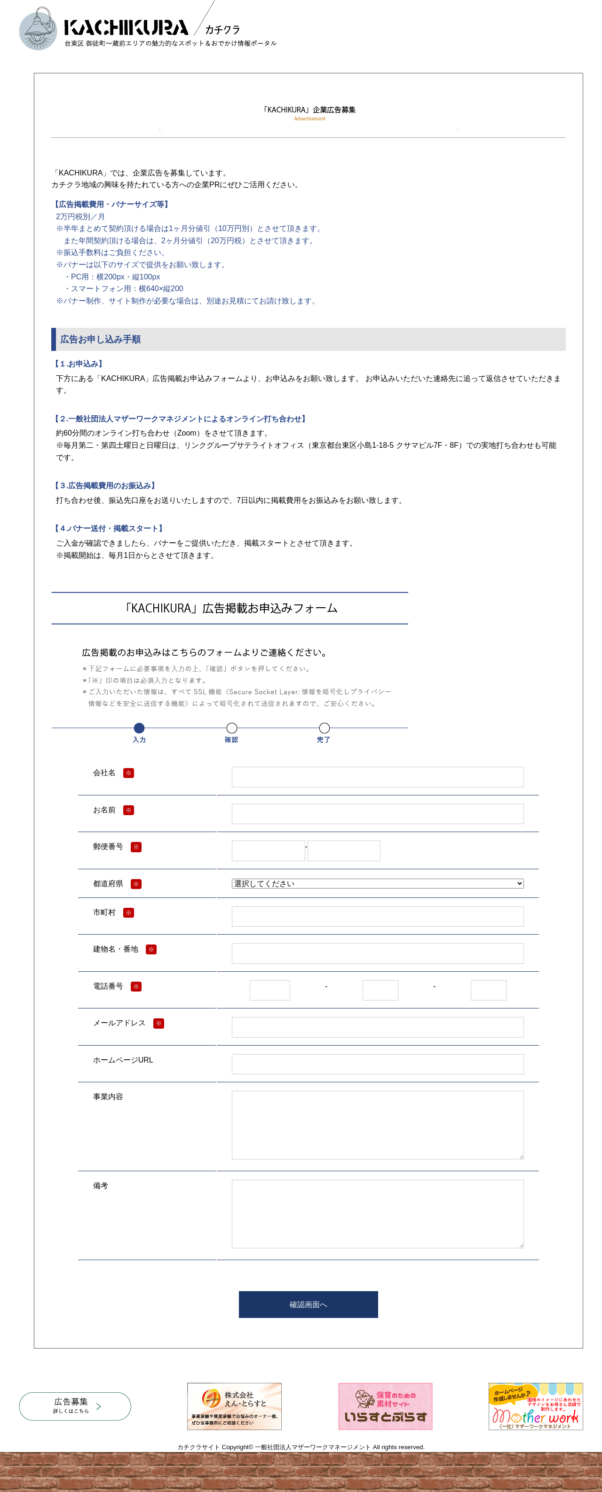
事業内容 (108, 1097)
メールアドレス (119, 1023)
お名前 (104, 810)
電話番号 (108, 986)
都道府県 (108, 884)
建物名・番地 (115, 949)
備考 (100, 1186)
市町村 (104, 912)
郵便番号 (108, 846)
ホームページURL (123, 1060)
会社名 (104, 773)
